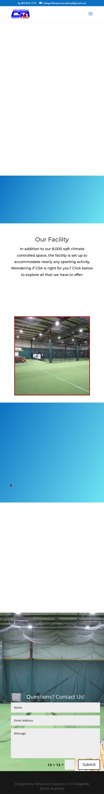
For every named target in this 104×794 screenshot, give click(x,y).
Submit (89, 764)
